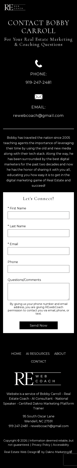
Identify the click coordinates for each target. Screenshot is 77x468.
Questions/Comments (24, 280)
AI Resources (38, 354)
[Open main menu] (70, 7)
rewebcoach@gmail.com (50, 426)
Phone (13, 262)
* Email (13, 244)
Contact (38, 361)
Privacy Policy (41, 444)
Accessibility (61, 444)
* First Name (17, 208)
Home (16, 354)
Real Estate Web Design (22, 452)
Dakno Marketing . (58, 452)
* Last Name (17, 226)
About (60, 354)
